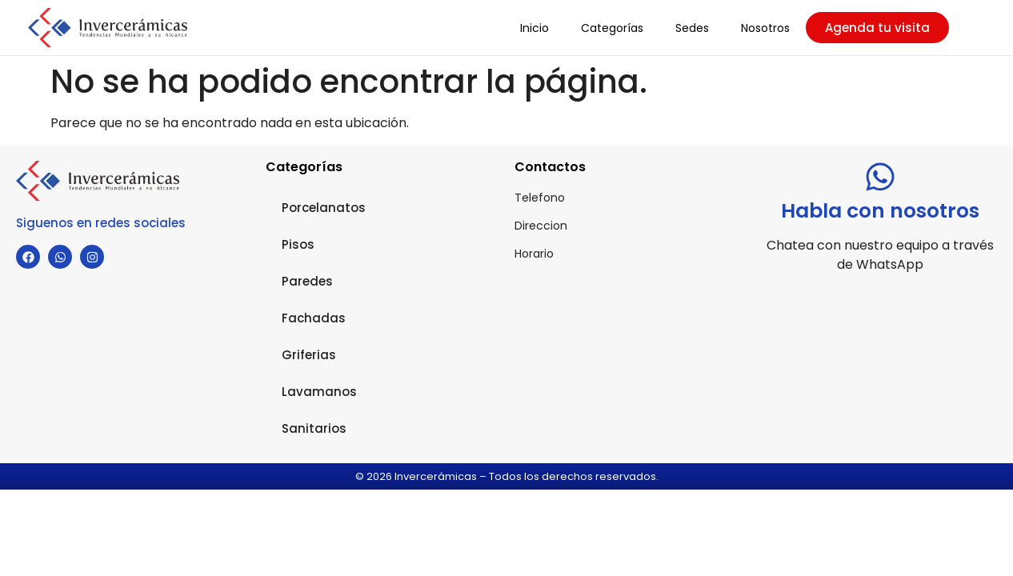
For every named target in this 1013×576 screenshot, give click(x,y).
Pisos (298, 244)
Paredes (307, 281)
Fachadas (314, 318)
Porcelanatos (324, 207)
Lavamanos (319, 391)
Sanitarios (314, 428)
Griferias (309, 354)
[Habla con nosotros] (880, 177)
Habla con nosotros (880, 211)
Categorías (612, 28)
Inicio (534, 28)
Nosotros (765, 28)
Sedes (692, 28)
